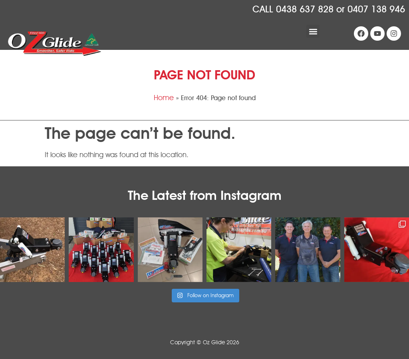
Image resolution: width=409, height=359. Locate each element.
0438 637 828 (305, 9)
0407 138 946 (376, 9)
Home (164, 97)
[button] (313, 31)
